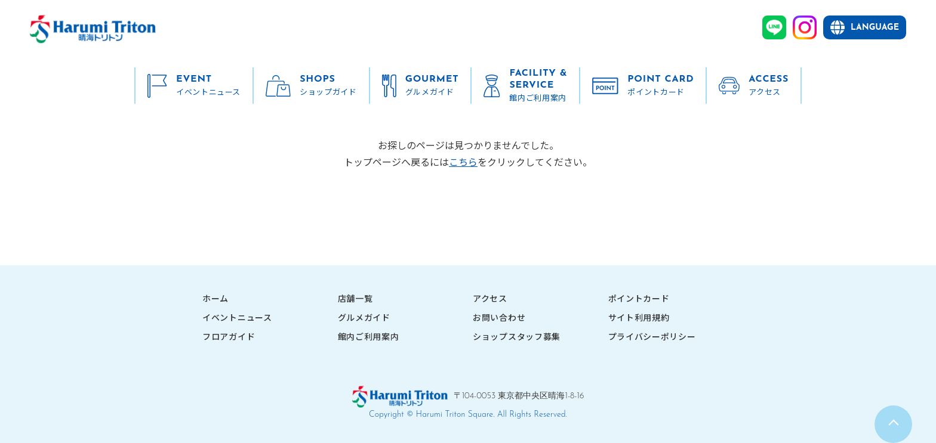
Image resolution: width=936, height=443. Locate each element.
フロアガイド (228, 336)
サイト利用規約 (639, 317)
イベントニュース (237, 317)
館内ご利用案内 (368, 336)
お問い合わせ (499, 317)
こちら (463, 161)
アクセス (490, 298)
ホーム (215, 298)
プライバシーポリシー (652, 336)
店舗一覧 (355, 298)
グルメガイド (364, 317)
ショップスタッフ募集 (517, 336)
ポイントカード (639, 298)
